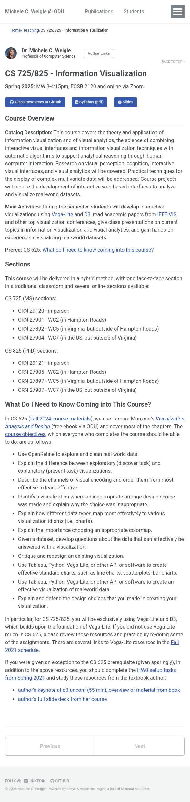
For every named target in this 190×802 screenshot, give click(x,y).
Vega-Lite (62, 214)
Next (139, 746)
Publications (99, 11)
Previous (50, 746)
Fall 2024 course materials (60, 419)
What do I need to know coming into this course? (98, 250)
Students (134, 11)
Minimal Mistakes (135, 789)
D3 (87, 214)
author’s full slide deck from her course (62, 699)
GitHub (59, 781)
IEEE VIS (166, 214)
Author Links (99, 53)
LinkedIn (35, 781)
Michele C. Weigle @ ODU (34, 11)
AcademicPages (92, 789)
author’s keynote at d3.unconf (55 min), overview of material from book (99, 690)
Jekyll (71, 789)
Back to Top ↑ (173, 62)
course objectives (25, 434)
